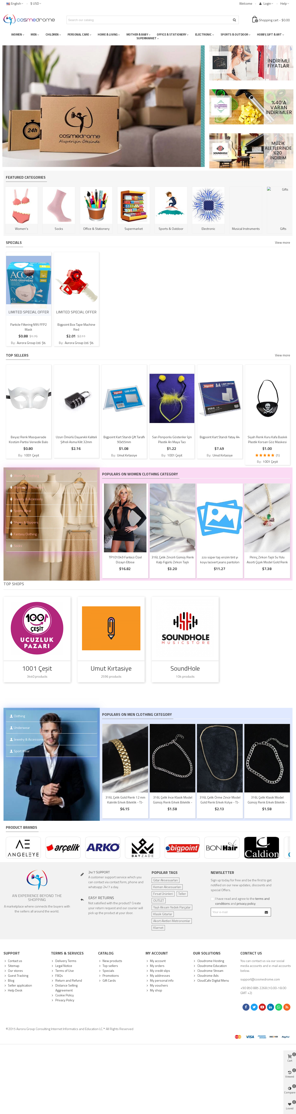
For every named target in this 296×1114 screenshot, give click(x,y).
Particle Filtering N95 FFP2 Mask (28, 327)
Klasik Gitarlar (162, 913)
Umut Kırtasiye (126, 455)
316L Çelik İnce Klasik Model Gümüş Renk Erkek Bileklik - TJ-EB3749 (172, 802)
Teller (182, 893)
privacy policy (246, 903)
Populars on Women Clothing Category (140, 474)
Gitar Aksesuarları (165, 880)
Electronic (209, 228)
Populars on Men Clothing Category (137, 714)
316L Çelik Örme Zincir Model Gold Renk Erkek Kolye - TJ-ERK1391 (220, 802)
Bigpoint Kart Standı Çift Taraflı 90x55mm (124, 439)
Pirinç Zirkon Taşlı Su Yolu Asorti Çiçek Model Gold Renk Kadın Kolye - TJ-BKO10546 (267, 562)
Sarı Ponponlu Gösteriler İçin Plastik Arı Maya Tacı (172, 439)
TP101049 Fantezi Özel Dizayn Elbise (125, 559)
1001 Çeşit (31, 455)
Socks (59, 228)
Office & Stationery (97, 228)
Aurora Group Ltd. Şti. (31, 342)
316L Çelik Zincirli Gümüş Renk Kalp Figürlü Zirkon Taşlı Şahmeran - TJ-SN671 (172, 562)
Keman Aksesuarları (167, 886)
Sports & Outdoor (171, 228)
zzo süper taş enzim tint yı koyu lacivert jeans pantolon (219, 559)
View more (282, 242)
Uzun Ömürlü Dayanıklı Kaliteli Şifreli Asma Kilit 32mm (76, 439)
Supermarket (134, 228)
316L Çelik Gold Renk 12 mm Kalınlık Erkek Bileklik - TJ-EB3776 (125, 802)
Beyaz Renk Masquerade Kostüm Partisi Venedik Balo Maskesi (28, 441)
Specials (14, 242)
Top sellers (17, 355)
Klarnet (158, 927)
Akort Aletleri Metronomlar (171, 920)
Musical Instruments (246, 228)
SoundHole (185, 668)
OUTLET (158, 900)
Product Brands (21, 827)
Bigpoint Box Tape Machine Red (76, 327)
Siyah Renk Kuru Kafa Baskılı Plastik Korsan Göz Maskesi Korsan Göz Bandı (267, 441)
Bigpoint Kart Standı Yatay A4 (220, 436)
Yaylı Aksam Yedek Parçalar (172, 907)
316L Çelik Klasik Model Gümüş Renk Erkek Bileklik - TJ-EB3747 (267, 802)
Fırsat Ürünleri (163, 893)
